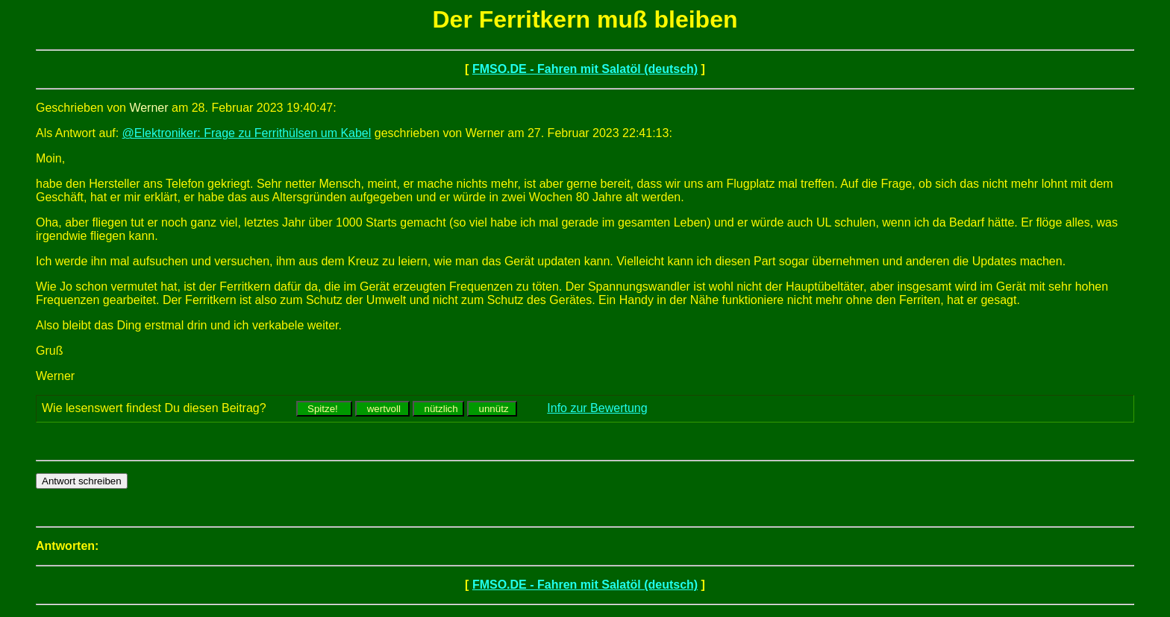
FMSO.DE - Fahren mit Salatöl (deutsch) (585, 69)
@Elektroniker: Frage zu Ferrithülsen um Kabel (247, 133)
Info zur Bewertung (597, 408)
